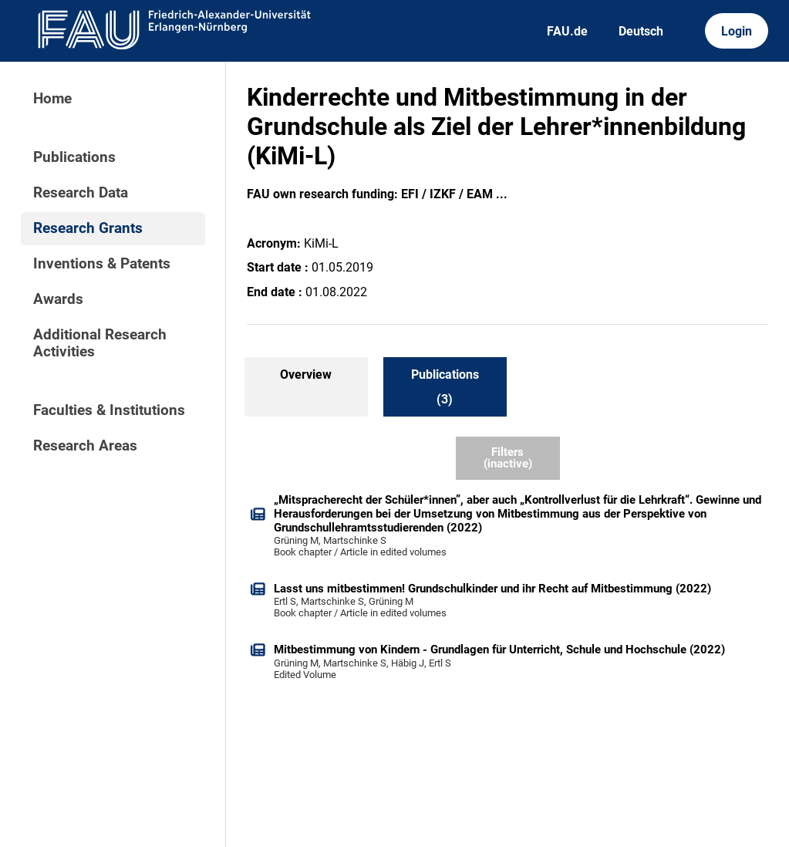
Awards (58, 299)
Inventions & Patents (101, 263)
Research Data (80, 192)
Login (736, 31)
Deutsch (641, 31)
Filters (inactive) (508, 458)
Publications (74, 157)
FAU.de (567, 31)
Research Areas (85, 445)
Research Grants (88, 228)
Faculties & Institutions (109, 410)
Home (52, 98)
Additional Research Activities (100, 343)
